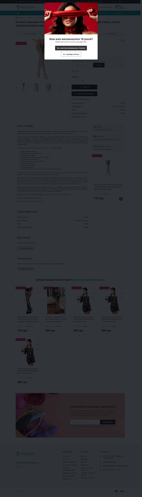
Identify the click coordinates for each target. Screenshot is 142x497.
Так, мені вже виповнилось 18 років (71, 48)
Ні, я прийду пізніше (71, 54)
